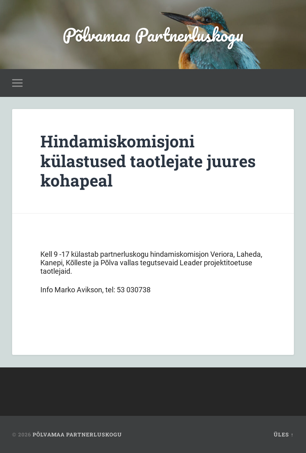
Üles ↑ (283, 434)
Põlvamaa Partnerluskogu (153, 34)
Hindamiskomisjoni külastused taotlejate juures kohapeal (148, 160)
